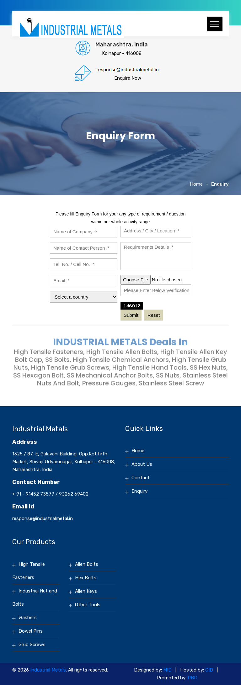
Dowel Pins (31, 631)
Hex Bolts (85, 578)
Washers (28, 617)
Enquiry (139, 491)
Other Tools (87, 605)
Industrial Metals (48, 670)
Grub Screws (32, 644)
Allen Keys (86, 591)
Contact (140, 478)
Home (196, 184)
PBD (192, 678)
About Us (141, 464)
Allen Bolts (86, 564)
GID (209, 670)
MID (167, 670)
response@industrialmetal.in (42, 518)
